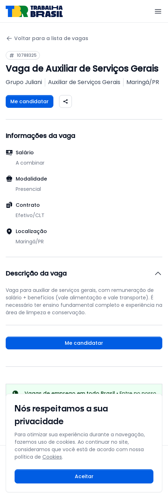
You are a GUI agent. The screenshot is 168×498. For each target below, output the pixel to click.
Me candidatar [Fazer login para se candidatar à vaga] (29, 101)
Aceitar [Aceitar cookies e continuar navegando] (84, 476)
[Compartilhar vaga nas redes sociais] (65, 101)
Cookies (52, 456)
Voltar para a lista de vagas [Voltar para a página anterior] (47, 38)
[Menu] (158, 11)
